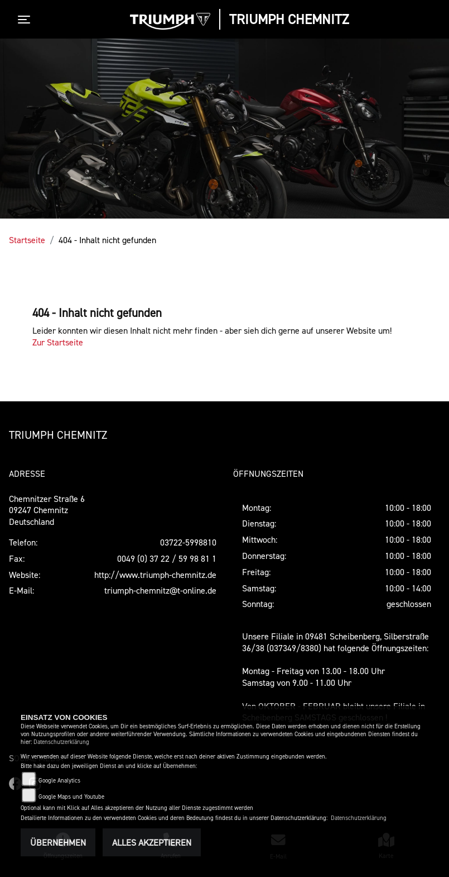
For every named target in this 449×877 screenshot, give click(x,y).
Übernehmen (58, 842)
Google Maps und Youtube (71, 796)
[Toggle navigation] (26, 19)
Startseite (27, 239)
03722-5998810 (188, 542)
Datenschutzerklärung (61, 742)
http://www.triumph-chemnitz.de (155, 574)
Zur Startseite (57, 342)
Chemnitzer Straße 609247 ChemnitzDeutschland (47, 510)
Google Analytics (59, 780)
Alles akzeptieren (151, 842)
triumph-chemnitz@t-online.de (160, 590)
